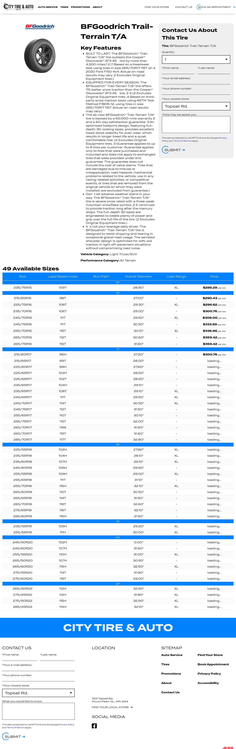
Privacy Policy (66, 724)
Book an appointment (214, 7)
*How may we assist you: (179, 114)
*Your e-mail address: (17, 664)
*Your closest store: (175, 98)
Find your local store (110, 707)
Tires (64, 7)
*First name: (170, 67)
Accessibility (208, 683)
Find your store (157, 7)
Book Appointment (213, 664)
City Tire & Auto (118, 627)
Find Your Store (210, 655)
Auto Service (48, 7)
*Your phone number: (177, 88)
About (97, 7)
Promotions (80, 7)
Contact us (183, 7)
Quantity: (168, 52)
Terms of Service (183, 141)
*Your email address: (176, 78)
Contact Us (170, 692)
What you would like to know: (22, 701)
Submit (173, 150)
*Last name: (206, 67)
